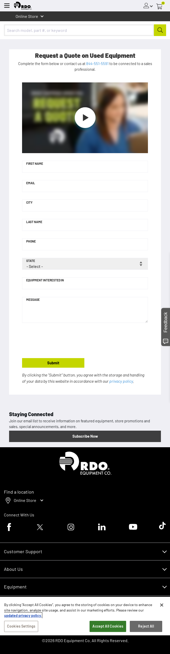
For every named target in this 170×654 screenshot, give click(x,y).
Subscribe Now (85, 436)
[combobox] (85, 30)
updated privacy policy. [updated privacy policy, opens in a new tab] (23, 615)
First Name (34, 163)
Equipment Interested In (45, 280)
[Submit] (160, 30)
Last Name (34, 222)
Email (30, 183)
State (30, 260)
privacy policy (121, 381)
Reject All (146, 626)
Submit (53, 362)
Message (33, 299)
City (29, 202)
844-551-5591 (97, 63)
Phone (31, 241)
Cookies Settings (21, 626)
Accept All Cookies (107, 626)
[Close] (161, 605)
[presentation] (61, 341)
